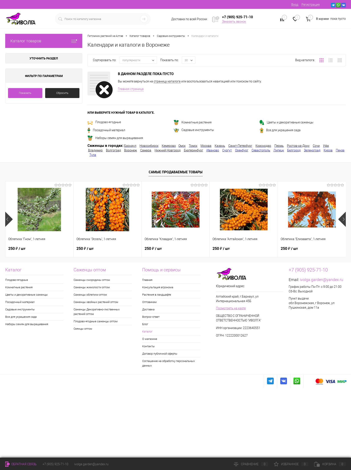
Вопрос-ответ (151, 316)
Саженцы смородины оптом (92, 280)
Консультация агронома (157, 287)
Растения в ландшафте (156, 294)
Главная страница (131, 89)
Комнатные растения (193, 122)
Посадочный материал (106, 130)
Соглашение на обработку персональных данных (168, 363)
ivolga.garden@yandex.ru (321, 279)
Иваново (212, 150)
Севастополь (261, 150)
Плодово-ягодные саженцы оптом (96, 321)
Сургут (227, 150)
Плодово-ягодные (104, 122)
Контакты (148, 346)
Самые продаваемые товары (176, 172)
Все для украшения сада (280, 130)
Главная (147, 280)
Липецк (279, 150)
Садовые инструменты (194, 130)
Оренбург (241, 150)
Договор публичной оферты (159, 353)
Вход (294, 4)
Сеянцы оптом (83, 328)
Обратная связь (21, 464)
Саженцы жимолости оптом (92, 287)
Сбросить (62, 93)
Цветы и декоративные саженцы (286, 122)
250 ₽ (16, 248)
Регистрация (311, 4)
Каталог (147, 331)
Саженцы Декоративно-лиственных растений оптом (97, 312)
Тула (92, 155)
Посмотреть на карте (231, 308)
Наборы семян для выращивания (115, 138)
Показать (25, 93)
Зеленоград (312, 150)
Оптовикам (149, 302)
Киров (328, 150)
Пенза (340, 150)
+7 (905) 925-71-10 (55, 464)
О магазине (149, 339)
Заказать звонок (234, 21)
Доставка (148, 309)
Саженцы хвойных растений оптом (96, 302)
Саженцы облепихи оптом (90, 294)
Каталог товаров (43, 41)
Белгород (294, 150)
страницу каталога (167, 81)
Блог (145, 324)
